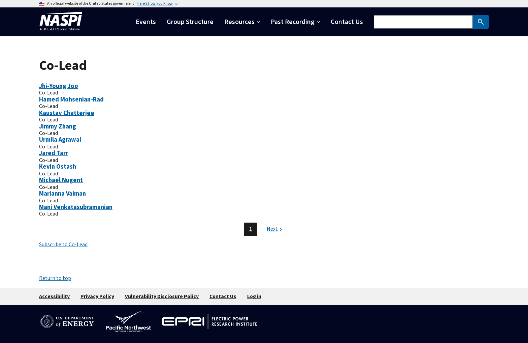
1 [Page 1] (250, 229)
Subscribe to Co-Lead (63, 244)
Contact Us (222, 296)
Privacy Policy (97, 296)
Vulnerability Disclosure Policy (162, 296)
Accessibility (54, 296)
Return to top (55, 278)
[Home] (61, 32)
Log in (254, 296)
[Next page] (275, 229)
